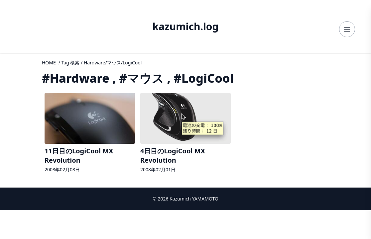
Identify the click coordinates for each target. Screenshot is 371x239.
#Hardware (75, 78)
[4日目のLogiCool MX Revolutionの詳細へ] (185, 133)
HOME (49, 62)
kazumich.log (185, 27)
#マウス (141, 78)
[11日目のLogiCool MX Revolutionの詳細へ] (90, 133)
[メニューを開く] (347, 29)
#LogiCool (204, 78)
